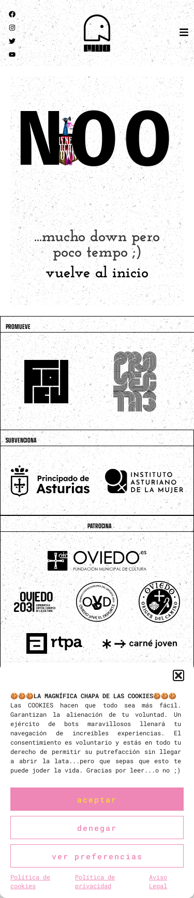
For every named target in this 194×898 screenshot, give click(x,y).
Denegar (97, 828)
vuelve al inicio (97, 273)
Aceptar (97, 799)
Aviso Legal (158, 881)
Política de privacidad (95, 881)
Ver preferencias (97, 856)
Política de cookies (30, 881)
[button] (178, 675)
